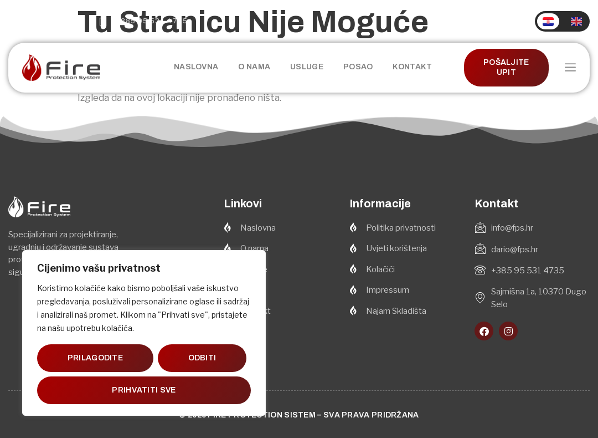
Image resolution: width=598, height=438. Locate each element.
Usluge (306, 67)
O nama (254, 67)
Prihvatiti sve (144, 390)
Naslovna (196, 67)
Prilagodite (95, 358)
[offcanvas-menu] (570, 68)
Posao (358, 67)
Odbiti (202, 358)
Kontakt (412, 67)
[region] (144, 333)
